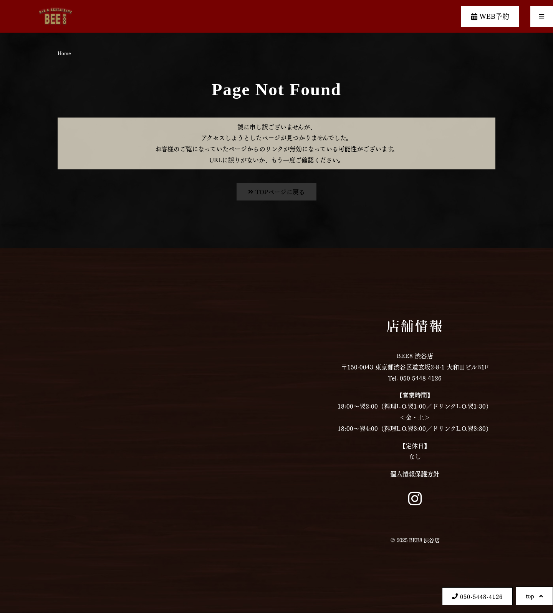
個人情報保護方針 (414, 473)
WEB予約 (490, 15)
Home (64, 53)
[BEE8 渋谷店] (138, 430)
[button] (541, 16)
